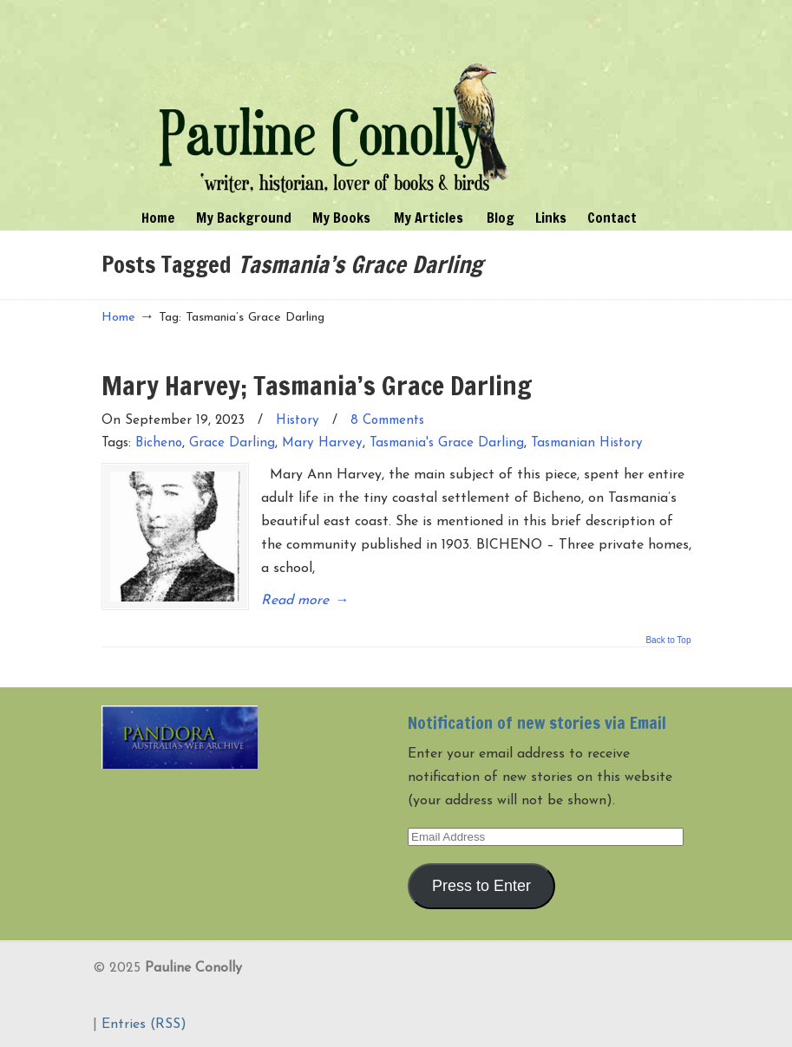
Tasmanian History (587, 443)
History (297, 420)
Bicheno (158, 443)
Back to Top (668, 640)
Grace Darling (232, 443)
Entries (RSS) (144, 1024)
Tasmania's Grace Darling (447, 443)
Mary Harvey (322, 443)
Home (118, 317)
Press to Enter (481, 885)
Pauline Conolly (334, 100)
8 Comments (387, 420)
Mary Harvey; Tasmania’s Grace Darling (316, 385)
